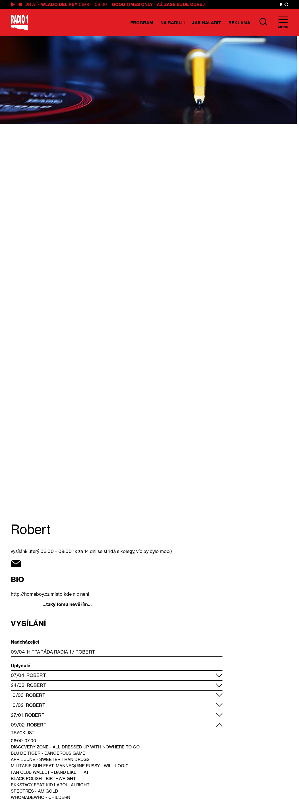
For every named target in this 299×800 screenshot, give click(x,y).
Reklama (239, 22)
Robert (85, 652)
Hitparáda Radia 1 (49, 652)
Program (141, 22)
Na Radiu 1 (172, 22)
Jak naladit (206, 22)
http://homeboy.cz (30, 594)
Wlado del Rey (59, 4)
